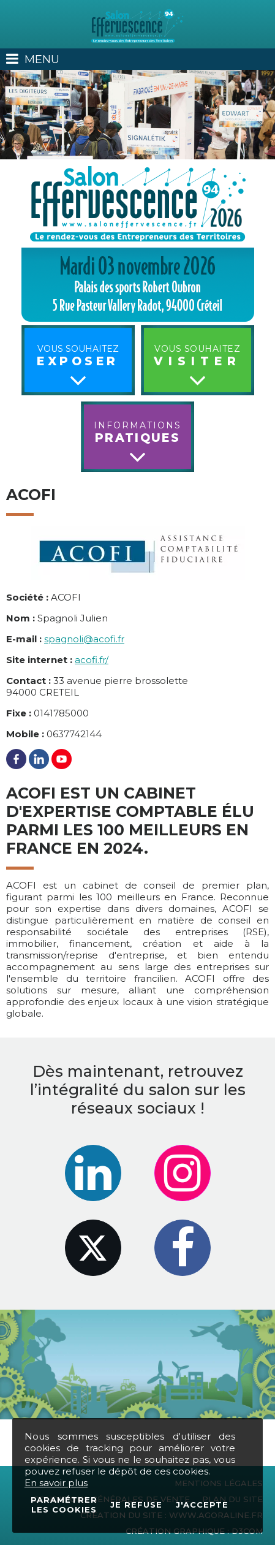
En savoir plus (56, 1483)
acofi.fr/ (91, 660)
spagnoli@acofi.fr (84, 639)
